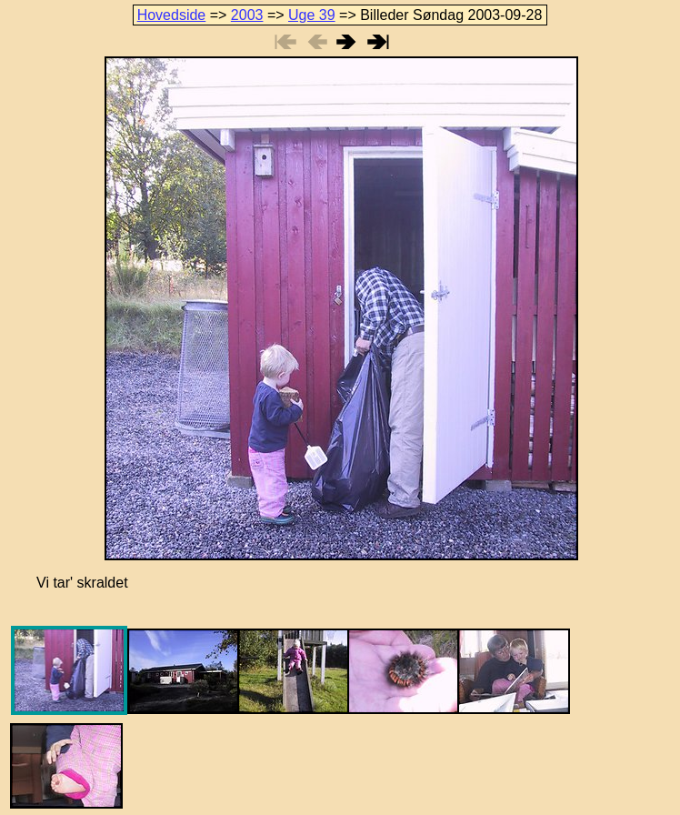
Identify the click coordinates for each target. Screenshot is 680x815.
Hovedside (171, 15)
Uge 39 (311, 15)
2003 (247, 15)
